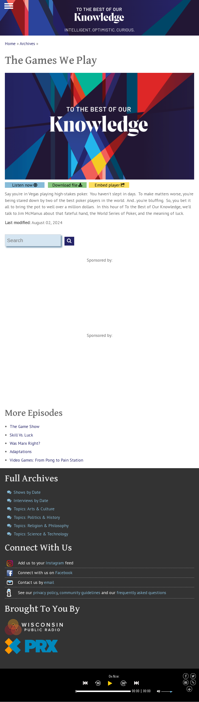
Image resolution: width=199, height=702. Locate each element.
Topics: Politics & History (37, 517)
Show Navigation (8, 7)
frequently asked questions (141, 592)
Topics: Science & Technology (41, 534)
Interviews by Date (31, 500)
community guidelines (80, 592)
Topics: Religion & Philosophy (41, 525)
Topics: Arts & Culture (34, 509)
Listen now (22, 185)
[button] (85, 683)
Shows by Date (27, 492)
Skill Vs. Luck (21, 435)
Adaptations (21, 451)
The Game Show (24, 426)
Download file (65, 185)
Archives (27, 43)
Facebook (63, 572)
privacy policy (45, 592)
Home (10, 43)
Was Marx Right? (25, 443)
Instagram (55, 563)
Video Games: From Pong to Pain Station (46, 460)
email (49, 582)
